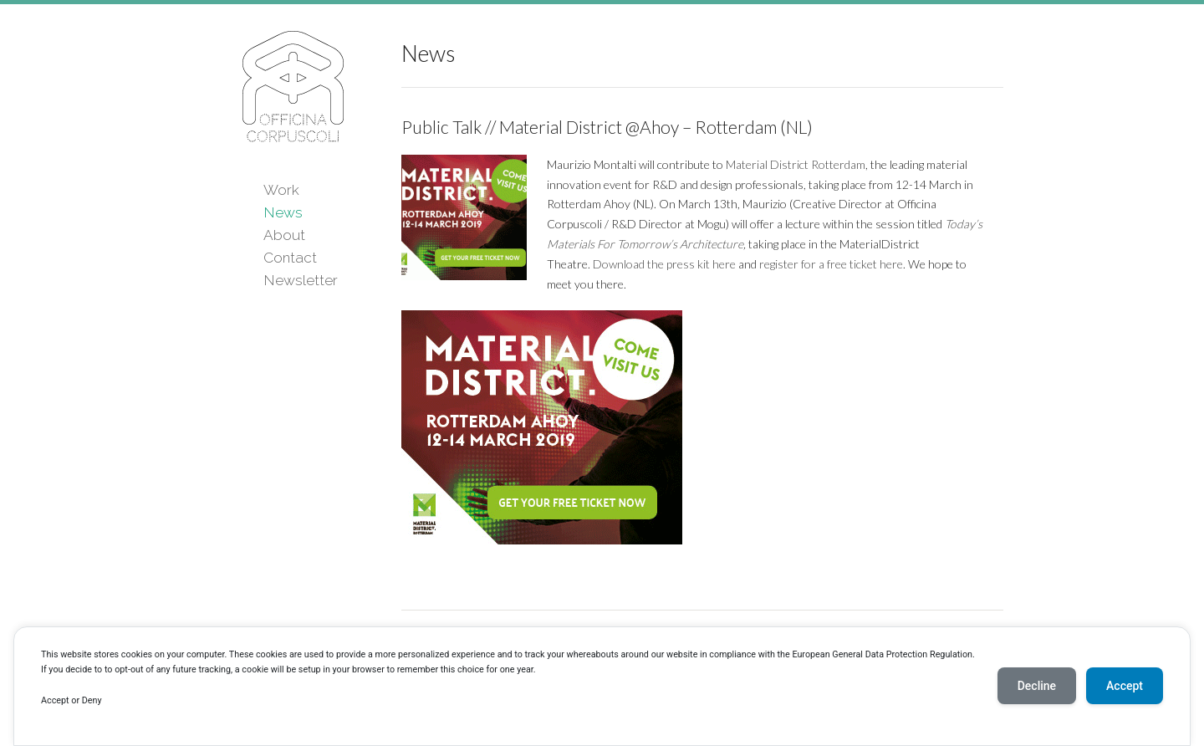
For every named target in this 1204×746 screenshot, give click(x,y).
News (283, 212)
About (284, 235)
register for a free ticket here (831, 264)
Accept (1124, 685)
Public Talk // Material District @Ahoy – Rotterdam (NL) (607, 126)
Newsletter (300, 280)
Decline (1037, 685)
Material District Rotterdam (795, 164)
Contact (290, 257)
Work (281, 189)
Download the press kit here (664, 264)
